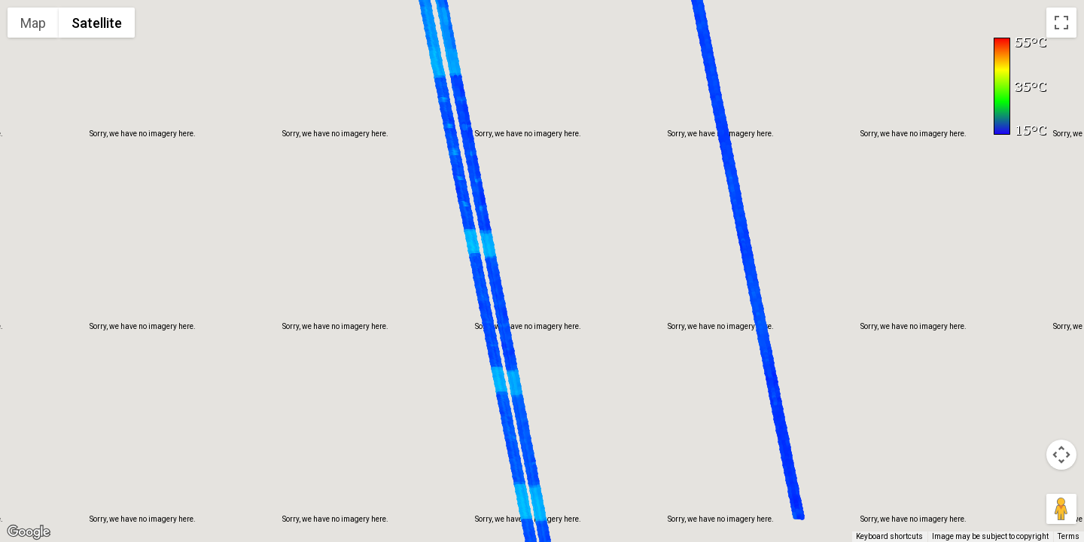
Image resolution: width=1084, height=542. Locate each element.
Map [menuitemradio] (33, 23)
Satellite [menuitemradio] (97, 23)
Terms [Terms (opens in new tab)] (1068, 536)
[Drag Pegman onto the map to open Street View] (1061, 509)
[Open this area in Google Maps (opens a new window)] (28, 532)
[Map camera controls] (1061, 455)
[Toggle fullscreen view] (1061, 23)
